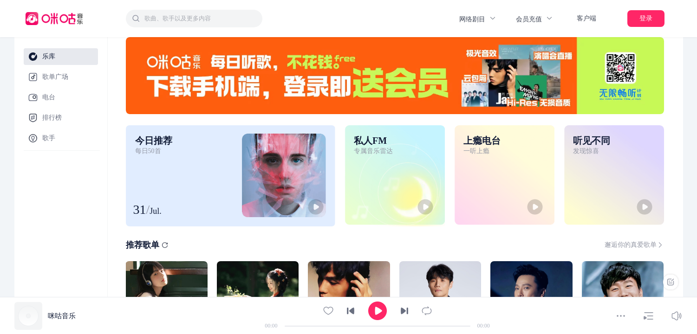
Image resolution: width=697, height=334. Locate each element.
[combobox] (194, 18)
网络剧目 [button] (477, 19)
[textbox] (200, 19)
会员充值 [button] (534, 19)
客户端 (586, 18)
